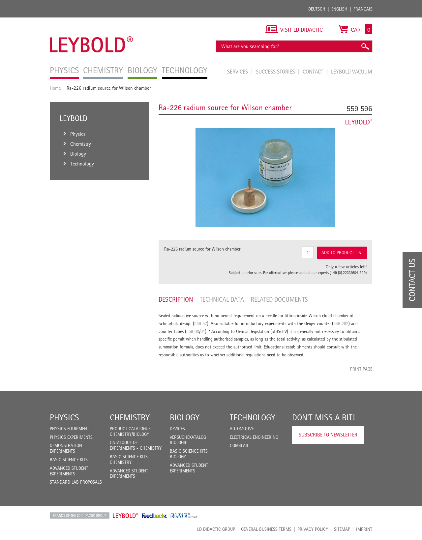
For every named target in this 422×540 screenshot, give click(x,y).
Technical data (222, 299)
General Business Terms (266, 529)
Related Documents (279, 299)
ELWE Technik (183, 515)
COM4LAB (239, 445)
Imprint (364, 529)
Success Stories (276, 71)
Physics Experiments (71, 437)
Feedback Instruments (154, 515)
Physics (64, 417)
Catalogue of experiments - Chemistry (136, 445)
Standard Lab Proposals (76, 482)
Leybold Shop (125, 515)
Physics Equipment (69, 428)
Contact (313, 71)
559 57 (200, 323)
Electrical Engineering (254, 437)
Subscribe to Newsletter (328, 435)
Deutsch (316, 9)
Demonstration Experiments (66, 448)
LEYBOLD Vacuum (351, 71)
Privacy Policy (312, 529)
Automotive (242, 428)
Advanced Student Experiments (69, 470)
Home (55, 88)
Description (176, 299)
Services (238, 71)
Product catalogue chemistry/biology (130, 431)
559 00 (192, 331)
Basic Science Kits (69, 459)
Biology (184, 417)
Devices (177, 428)
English (339, 9)
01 (202, 331)
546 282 (340, 323)
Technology (252, 417)
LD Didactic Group (216, 529)
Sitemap (342, 529)
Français (363, 9)
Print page (361, 369)
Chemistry (130, 417)
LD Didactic (79, 515)
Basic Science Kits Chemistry (129, 459)
